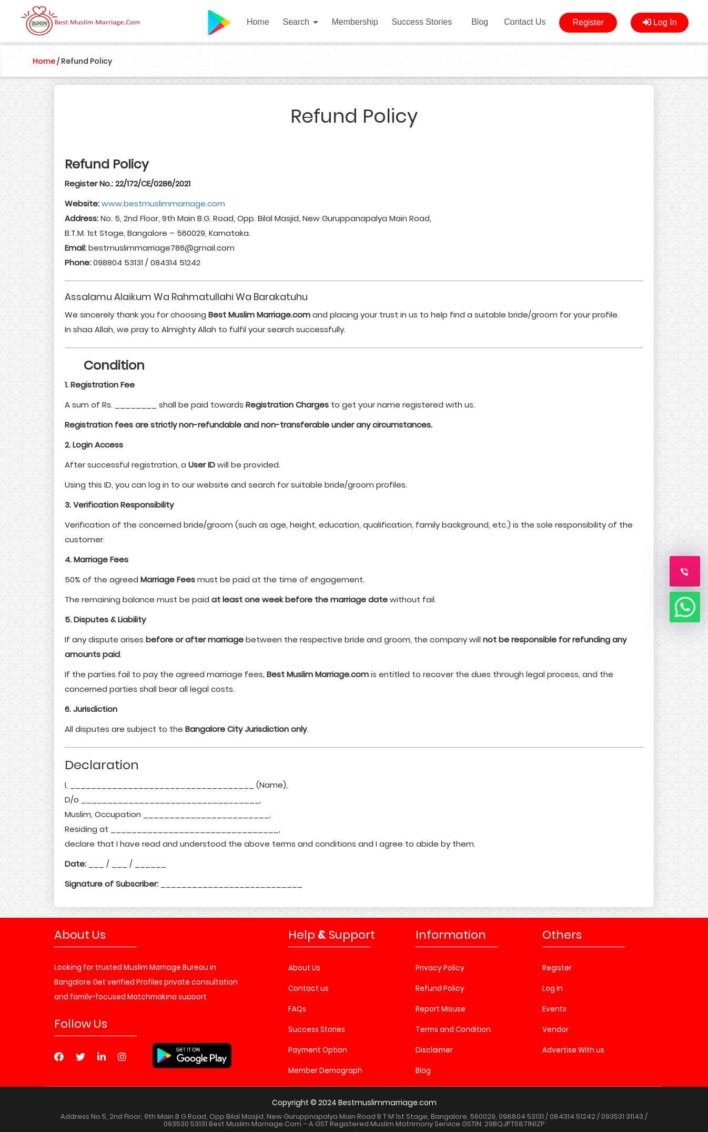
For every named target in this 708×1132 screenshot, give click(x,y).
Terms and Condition (453, 1030)
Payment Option (317, 1050)
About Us (304, 968)
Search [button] (300, 21)
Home (258, 21)
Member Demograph (325, 1071)
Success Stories (421, 21)
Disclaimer (434, 1050)
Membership (355, 21)
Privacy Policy (440, 968)
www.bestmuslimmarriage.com (163, 203)
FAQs (297, 1009)
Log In (660, 22)
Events (554, 1009)
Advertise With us (573, 1050)
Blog (479, 21)
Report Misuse (441, 1009)
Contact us (308, 989)
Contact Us (524, 21)
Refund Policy (440, 989)
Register (588, 22)
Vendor (555, 1030)
